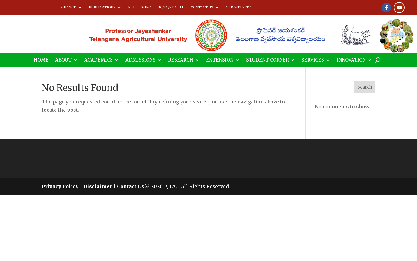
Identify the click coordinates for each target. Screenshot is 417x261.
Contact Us (130, 186)
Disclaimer (97, 186)
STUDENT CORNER (267, 60)
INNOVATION (351, 60)
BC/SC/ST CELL (171, 7)
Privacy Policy (60, 186)
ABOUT (63, 60)
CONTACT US (202, 7)
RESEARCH (180, 60)
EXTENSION (219, 60)
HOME (41, 60)
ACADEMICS (98, 60)
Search (364, 87)
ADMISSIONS (140, 60)
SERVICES (313, 60)
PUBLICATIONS (102, 7)
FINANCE (68, 7)
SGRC (146, 7)
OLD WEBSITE (238, 7)
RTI (131, 7)
